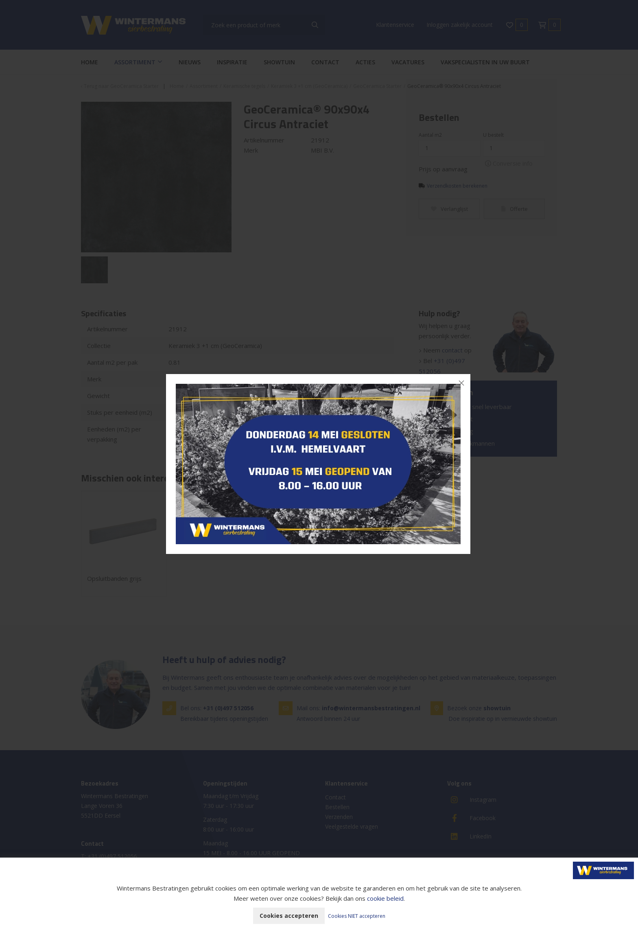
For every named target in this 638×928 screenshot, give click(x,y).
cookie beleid (385, 898)
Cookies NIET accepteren (356, 916)
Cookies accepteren (289, 915)
